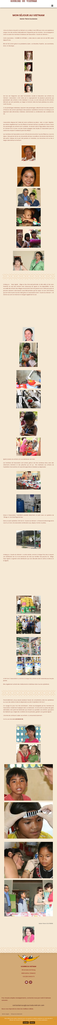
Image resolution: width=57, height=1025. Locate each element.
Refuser (32, 1022)
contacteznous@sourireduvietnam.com (28, 1005)
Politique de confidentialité (16, 1014)
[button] (52, 6)
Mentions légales (5, 1014)
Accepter (26, 1022)
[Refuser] (55, 1021)
